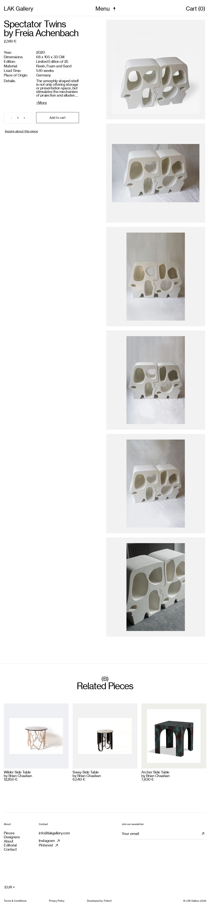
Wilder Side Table (17, 772)
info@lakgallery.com (54, 833)
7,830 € (147, 779)
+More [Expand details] (41, 102)
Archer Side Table (155, 772)
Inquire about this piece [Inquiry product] (21, 131)
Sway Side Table (86, 772)
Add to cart (58, 118)
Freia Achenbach (46, 33)
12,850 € (10, 779)
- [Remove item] (11, 118)
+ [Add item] (24, 118)
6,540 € (79, 779)
